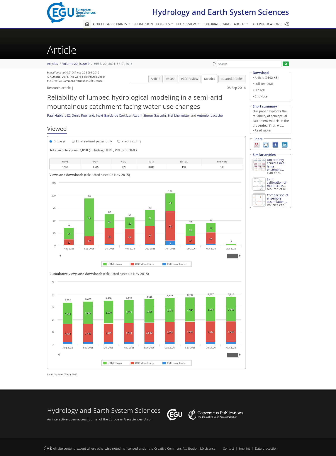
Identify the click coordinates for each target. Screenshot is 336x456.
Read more (263, 130)
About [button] (240, 24)
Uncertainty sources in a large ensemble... (276, 165)
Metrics (209, 79)
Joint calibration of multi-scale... (276, 182)
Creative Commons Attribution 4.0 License (185, 449)
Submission (143, 24)
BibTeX (260, 90)
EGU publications (266, 24)
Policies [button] (163, 24)
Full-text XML (264, 84)
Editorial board (217, 24)
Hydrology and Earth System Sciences (220, 12)
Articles (52, 64)
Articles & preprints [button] (110, 24)
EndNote (261, 96)
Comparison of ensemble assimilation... (277, 198)
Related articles (232, 79)
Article (155, 79)
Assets (170, 79)
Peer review (189, 79)
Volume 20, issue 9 (76, 64)
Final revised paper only (92, 141)
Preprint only (129, 141)
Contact (228, 449)
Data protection (266, 449)
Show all (57, 141)
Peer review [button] (186, 24)
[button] (214, 64)
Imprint (244, 449)
